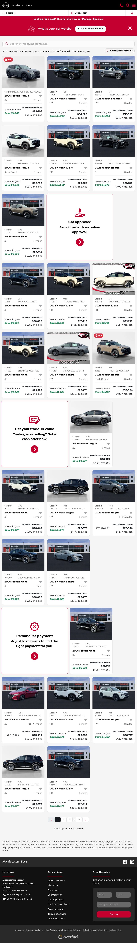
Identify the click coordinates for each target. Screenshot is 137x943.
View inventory (56, 880)
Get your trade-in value (90, 28)
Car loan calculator (59, 904)
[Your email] (114, 904)
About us (53, 885)
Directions (53, 890)
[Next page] (85, 819)
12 (79, 819)
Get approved (55, 899)
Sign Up (114, 914)
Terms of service (57, 914)
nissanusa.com (56, 918)
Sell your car (55, 894)
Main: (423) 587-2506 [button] (16, 895)
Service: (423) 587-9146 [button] (17, 899)
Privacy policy (55, 909)
